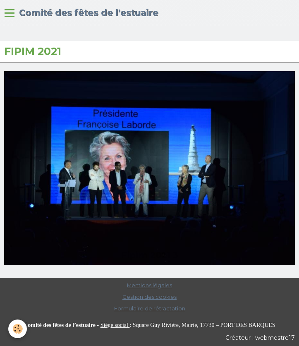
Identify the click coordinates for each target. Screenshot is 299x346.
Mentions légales (149, 285)
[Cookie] (17, 329)
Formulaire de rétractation (149, 308)
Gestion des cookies (149, 297)
